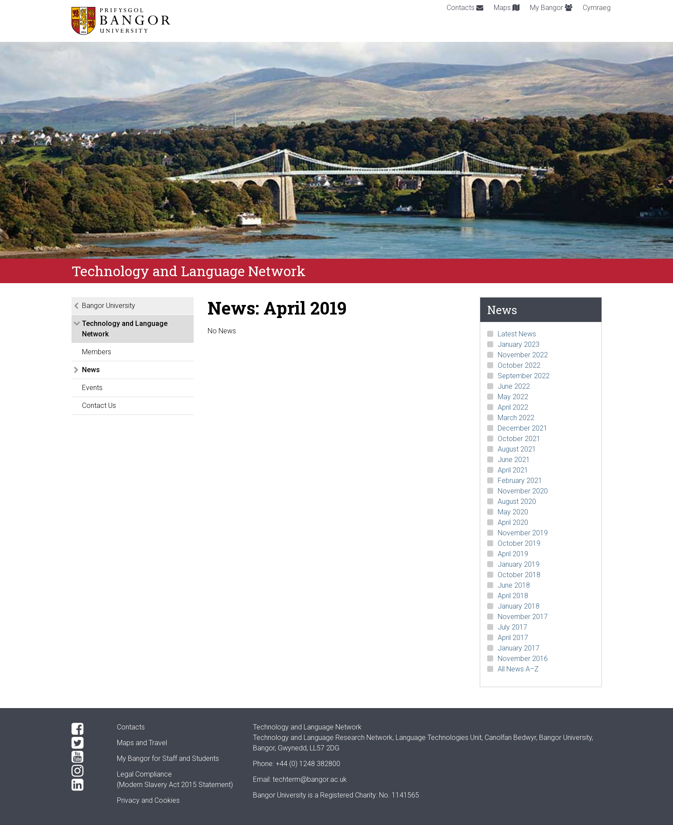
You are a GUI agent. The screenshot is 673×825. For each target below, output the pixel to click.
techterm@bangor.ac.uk (310, 779)
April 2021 (513, 470)
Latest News (517, 334)
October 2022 (519, 365)
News (91, 370)
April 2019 (513, 554)
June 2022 (514, 386)
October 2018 (519, 575)
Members (96, 352)
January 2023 (519, 344)
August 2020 (517, 501)
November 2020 (523, 491)
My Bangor (551, 7)
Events (92, 387)
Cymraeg (597, 7)
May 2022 (513, 397)
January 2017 (519, 648)
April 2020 (513, 522)
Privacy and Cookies (148, 800)
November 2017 (523, 617)
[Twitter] (87, 743)
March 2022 (516, 418)
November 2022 (523, 355)
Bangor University (108, 305)
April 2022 (513, 407)
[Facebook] (87, 729)
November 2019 (523, 533)
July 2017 (512, 627)
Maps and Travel (142, 743)
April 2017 (513, 637)
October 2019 (519, 543)
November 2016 (523, 658)
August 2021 (517, 449)
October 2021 (519, 439)
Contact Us (99, 405)
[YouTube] (87, 757)
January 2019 (519, 564)
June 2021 (514, 459)
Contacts (465, 7)
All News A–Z (518, 669)
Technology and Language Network (124, 328)
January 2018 (519, 606)
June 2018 (514, 585)
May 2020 (513, 512)
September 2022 (524, 376)
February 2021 (520, 480)
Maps (506, 7)
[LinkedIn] (87, 785)
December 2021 (522, 428)
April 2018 (513, 596)
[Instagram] (87, 771)
